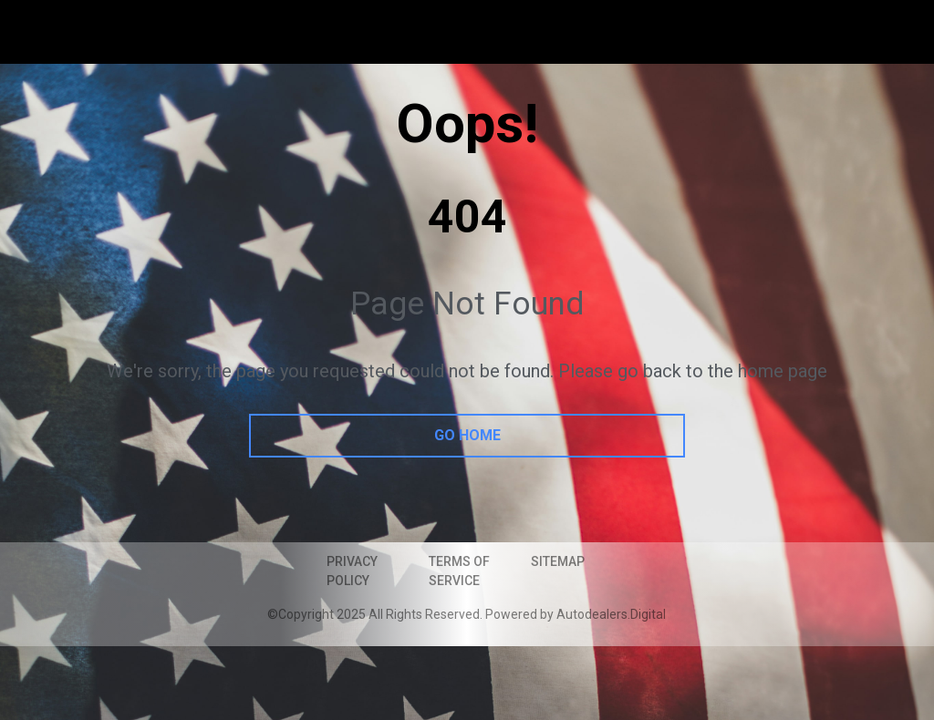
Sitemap (558, 561)
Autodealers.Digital (611, 614)
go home (467, 435)
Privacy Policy (352, 571)
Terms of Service (459, 571)
